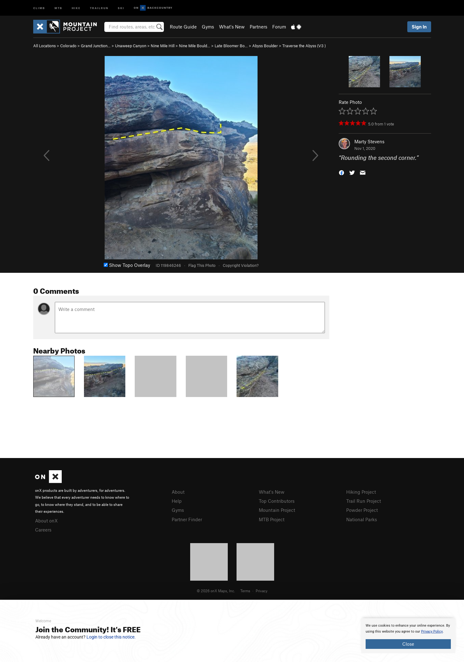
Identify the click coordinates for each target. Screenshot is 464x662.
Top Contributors (277, 501)
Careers (43, 529)
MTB (58, 8)
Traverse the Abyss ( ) (304, 45)
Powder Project (362, 510)
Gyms (208, 26)
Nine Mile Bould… (194, 45)
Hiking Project (361, 492)
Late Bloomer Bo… (231, 45)
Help (177, 501)
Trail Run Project (363, 501)
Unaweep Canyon (130, 45)
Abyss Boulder (265, 45)
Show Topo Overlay (127, 265)
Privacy (262, 590)
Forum (279, 26)
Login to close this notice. (111, 636)
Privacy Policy (432, 631)
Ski (121, 8)
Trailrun (99, 8)
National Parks (361, 519)
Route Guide (183, 26)
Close (408, 644)
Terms (245, 590)
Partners (258, 26)
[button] (341, 172)
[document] (408, 636)
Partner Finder (187, 519)
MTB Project (271, 519)
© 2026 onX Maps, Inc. (216, 590)
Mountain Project (277, 510)
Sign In (419, 26)
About (178, 492)
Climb (39, 8)
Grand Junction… (96, 45)
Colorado (68, 45)
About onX (46, 520)
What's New (232, 26)
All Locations (44, 45)
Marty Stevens (369, 141)
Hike (76, 8)
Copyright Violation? (240, 265)
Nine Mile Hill (163, 45)
